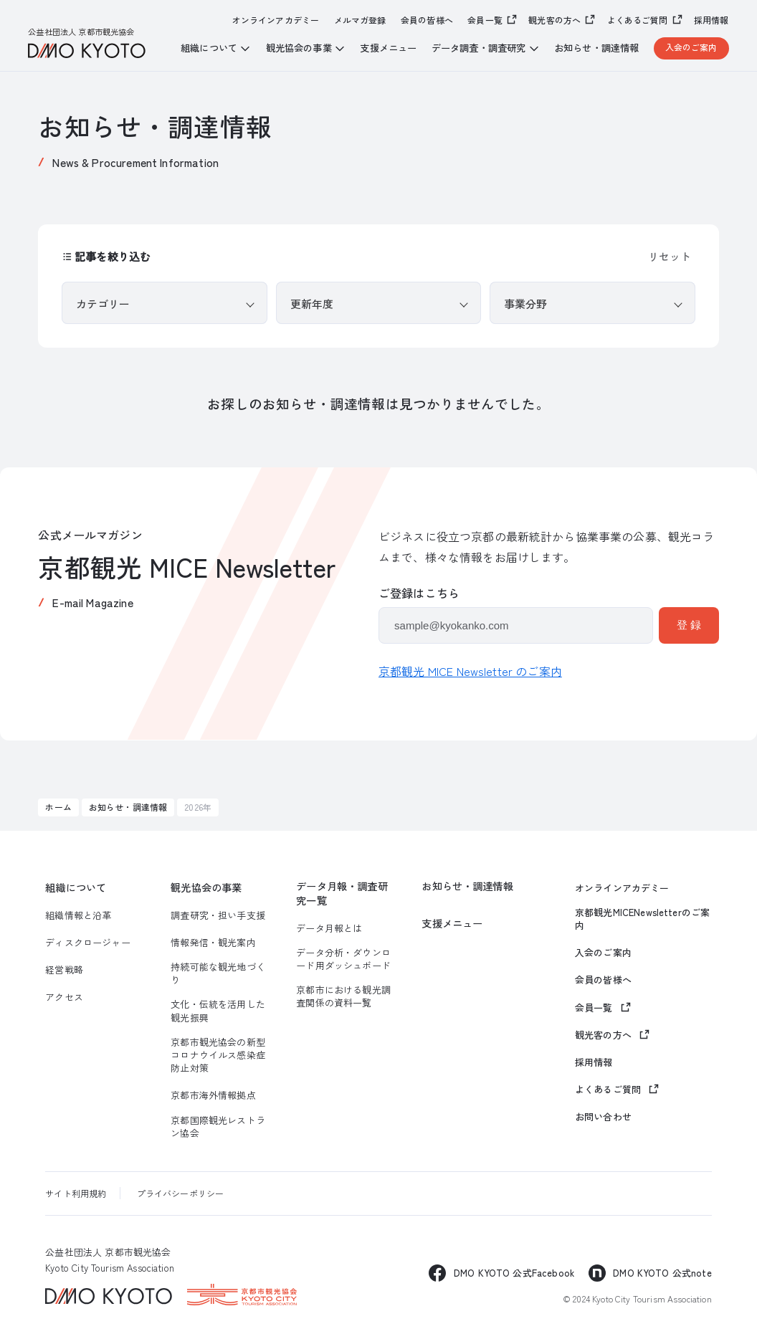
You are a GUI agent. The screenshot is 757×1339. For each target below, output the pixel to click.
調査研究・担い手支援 (218, 915)
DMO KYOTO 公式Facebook (514, 1273)
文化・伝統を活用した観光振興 (218, 1011)
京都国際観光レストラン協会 (218, 1127)
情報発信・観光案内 (213, 942)
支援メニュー (388, 48)
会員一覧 (485, 20)
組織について (75, 887)
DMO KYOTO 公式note (662, 1273)
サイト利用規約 (75, 1193)
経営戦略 (64, 969)
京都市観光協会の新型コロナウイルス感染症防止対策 (218, 1055)
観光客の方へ (554, 20)
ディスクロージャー (87, 942)
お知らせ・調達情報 (596, 48)
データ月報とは (329, 928)
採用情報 (711, 20)
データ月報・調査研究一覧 (341, 893)
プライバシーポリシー (180, 1193)
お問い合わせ (603, 1116)
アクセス (64, 997)
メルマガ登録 (360, 20)
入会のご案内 (691, 47)
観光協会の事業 (206, 887)
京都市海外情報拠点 (213, 1095)
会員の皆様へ (427, 20)
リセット (669, 256)
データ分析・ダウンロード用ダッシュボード (343, 959)
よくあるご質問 (637, 20)
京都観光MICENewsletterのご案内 (642, 919)
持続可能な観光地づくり (218, 973)
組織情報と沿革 (78, 915)
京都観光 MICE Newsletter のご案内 (470, 671)
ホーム (58, 807)
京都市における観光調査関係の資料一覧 (343, 996)
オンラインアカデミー (276, 20)
